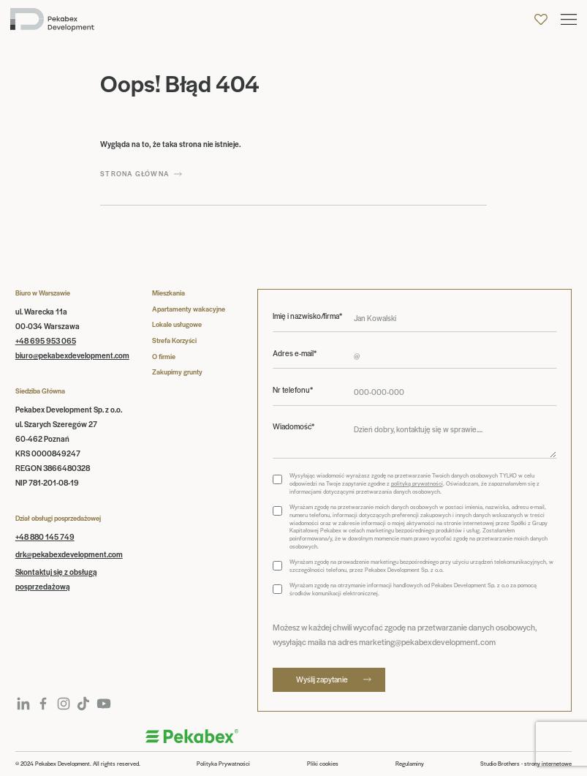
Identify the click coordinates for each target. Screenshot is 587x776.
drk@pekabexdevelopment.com (69, 554)
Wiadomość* (293, 426)
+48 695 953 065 (45, 340)
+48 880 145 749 (45, 536)
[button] (569, 19)
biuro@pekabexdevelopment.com (72, 355)
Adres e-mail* (295, 353)
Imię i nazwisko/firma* (307, 316)
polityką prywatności (417, 483)
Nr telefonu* (293, 390)
